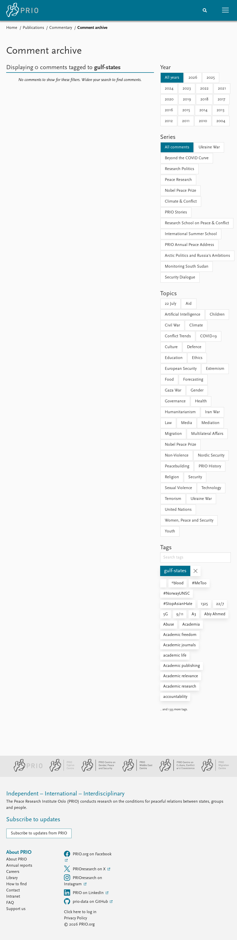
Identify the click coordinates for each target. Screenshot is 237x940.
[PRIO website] (26, 771)
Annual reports (19, 866)
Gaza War (173, 390)
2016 (169, 110)
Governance (175, 401)
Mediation (210, 423)
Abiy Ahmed (214, 614)
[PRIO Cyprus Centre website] (60, 771)
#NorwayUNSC (176, 594)
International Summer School (191, 234)
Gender (197, 390)
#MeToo (199, 583)
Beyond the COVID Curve (187, 158)
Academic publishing (181, 666)
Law (168, 423)
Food (169, 380)
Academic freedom (180, 635)
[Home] (22, 10)
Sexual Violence (178, 488)
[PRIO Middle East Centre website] (135, 771)
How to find (16, 884)
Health (201, 401)
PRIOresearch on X (85, 869)
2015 (186, 110)
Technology (211, 488)
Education (174, 358)
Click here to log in (80, 912)
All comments (177, 147)
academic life (174, 656)
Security (195, 477)
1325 (204, 604)
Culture (171, 347)
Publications (33, 28)
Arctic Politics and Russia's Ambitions (197, 256)
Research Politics (179, 169)
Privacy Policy (75, 918)
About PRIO (16, 859)
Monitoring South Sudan (186, 267)
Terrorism (173, 499)
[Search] (204, 10)
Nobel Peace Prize (180, 191)
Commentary (60, 28)
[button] (225, 10)
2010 (203, 121)
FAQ (10, 903)
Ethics (197, 358)
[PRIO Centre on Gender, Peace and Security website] (96, 771)
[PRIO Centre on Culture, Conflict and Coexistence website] (175, 771)
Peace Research (178, 180)
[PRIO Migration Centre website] (212, 771)
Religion (172, 477)
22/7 (220, 604)
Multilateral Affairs (207, 434)
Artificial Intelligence (182, 315)
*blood (177, 583)
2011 (186, 121)
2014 (203, 110)
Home (11, 28)
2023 (187, 88)
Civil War (172, 325)
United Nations (178, 510)
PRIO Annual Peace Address (189, 245)
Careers (12, 872)
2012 (169, 121)
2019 (187, 99)
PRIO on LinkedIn (84, 892)
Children (217, 315)
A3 (194, 614)
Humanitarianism (180, 412)
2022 (204, 88)
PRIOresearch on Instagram (83, 880)
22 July (170, 304)
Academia (191, 625)
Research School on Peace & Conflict (197, 223)
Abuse (168, 625)
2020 (169, 99)
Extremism (215, 369)
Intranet (13, 897)
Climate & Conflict (181, 202)
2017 (221, 99)
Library (12, 878)
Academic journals (179, 645)
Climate (196, 325)
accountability (175, 697)
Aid (189, 304)
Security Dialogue (180, 277)
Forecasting (193, 380)
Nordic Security (211, 455)
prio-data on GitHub (86, 901)
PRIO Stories (176, 212)
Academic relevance (180, 676)
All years (172, 78)
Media (186, 423)
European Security (181, 369)
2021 (222, 88)
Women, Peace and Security (189, 521)
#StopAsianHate (177, 604)
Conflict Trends (178, 336)
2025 (211, 78)
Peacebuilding (177, 466)
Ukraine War (209, 147)
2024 (169, 88)
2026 (193, 78)
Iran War (212, 412)
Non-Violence (177, 455)
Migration (173, 434)
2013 (220, 110)
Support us (16, 909)
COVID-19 (208, 336)
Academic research (179, 686)
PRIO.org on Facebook (87, 854)
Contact (13, 890)
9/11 (179, 614)
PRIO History (210, 466)
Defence (194, 347)
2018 (204, 99)
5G (165, 614)
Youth (170, 531)
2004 (220, 121)
